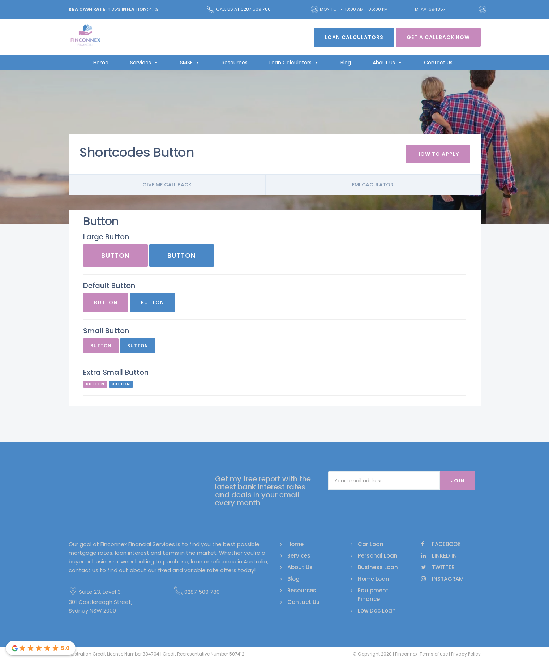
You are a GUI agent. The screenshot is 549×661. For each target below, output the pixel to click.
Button (115, 255)
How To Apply (437, 154)
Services (144, 62)
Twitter (438, 567)
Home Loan (373, 579)
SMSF (190, 62)
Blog (345, 62)
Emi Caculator (373, 184)
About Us (387, 62)
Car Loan (370, 544)
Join (457, 480)
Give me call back (167, 184)
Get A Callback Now (438, 37)
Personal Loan (378, 555)
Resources (235, 62)
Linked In (439, 555)
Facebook (441, 544)
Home (100, 62)
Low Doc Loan (377, 610)
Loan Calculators (354, 37)
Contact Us (438, 62)
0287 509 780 (197, 592)
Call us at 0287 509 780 (239, 9)
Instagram (442, 579)
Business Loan (378, 567)
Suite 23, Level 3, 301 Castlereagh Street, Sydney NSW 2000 (100, 601)
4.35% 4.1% (113, 9)
